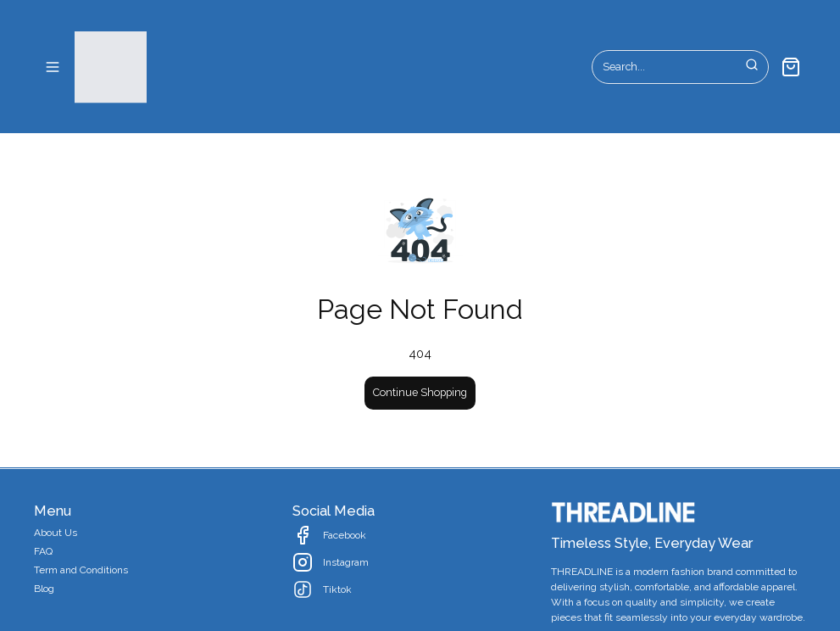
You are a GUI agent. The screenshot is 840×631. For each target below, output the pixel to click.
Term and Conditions (81, 570)
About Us (55, 533)
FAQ (43, 551)
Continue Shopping (420, 392)
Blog (44, 589)
